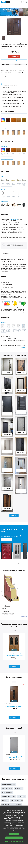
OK (14, 834)
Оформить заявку (14, 56)
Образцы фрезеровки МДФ (7, 128)
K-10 (7, 78)
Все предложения (6, 539)
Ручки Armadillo (4, 176)
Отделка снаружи (18, 64)
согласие (14, 818)
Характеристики (6, 64)
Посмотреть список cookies (14, 837)
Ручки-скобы (3, 189)
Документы (3, 322)
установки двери (14, 219)
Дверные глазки (4, 201)
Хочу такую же (7, 372)
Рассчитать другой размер (14, 60)
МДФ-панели (4, 116)
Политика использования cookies (14, 841)
